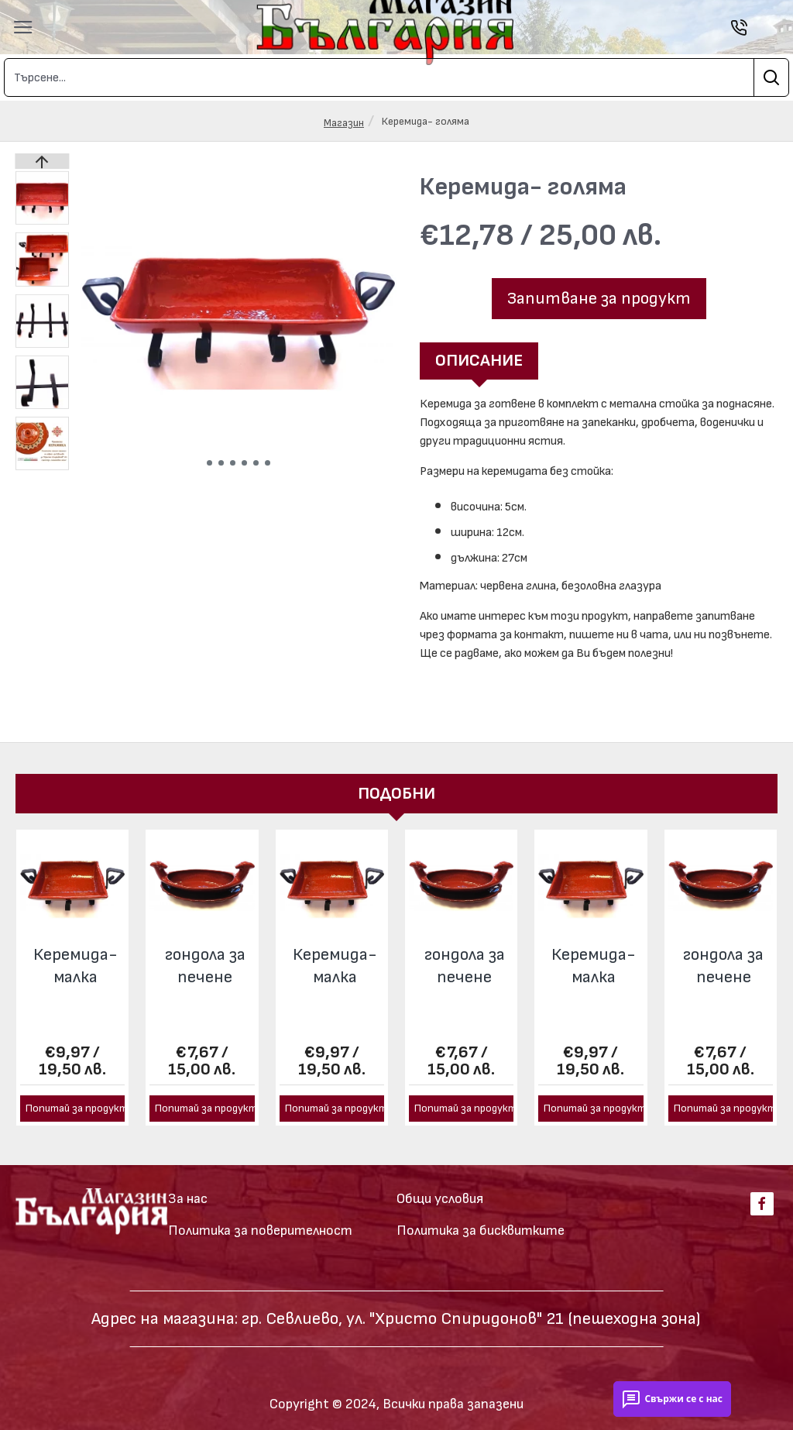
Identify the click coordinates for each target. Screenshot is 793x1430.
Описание (479, 360)
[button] (209, 463)
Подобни (396, 779)
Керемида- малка (75, 953)
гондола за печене (205, 953)
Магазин (344, 122)
